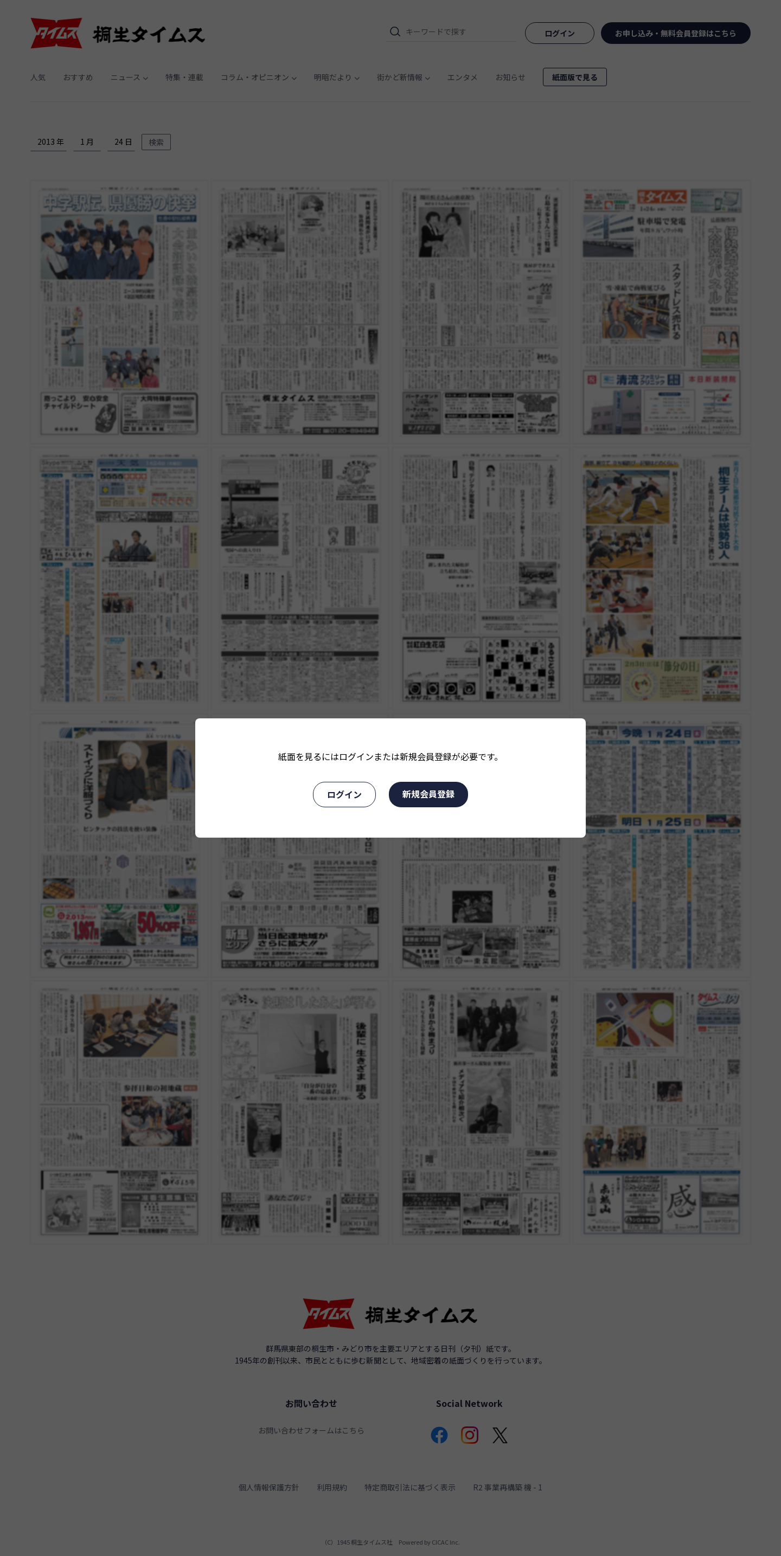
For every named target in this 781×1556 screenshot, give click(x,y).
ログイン (344, 794)
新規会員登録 (428, 793)
